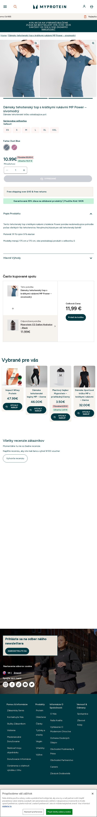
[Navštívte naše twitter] (32, 684)
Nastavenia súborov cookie (17, 666)
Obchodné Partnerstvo (61, 760)
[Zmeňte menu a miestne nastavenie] (48, 673)
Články (39, 723)
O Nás (53, 713)
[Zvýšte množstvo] (24, 170)
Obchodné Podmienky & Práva (62, 751)
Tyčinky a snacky (40, 732)
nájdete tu (7, 806)
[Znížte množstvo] (7, 170)
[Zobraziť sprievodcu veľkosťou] (15, 121)
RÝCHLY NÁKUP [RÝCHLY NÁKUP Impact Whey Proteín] (11, 406)
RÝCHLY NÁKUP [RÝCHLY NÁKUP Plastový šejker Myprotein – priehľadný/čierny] (59, 417)
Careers (54, 766)
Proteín (39, 710)
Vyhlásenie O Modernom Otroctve (60, 729)
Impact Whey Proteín (12, 392)
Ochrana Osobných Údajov (59, 740)
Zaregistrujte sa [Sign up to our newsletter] (17, 651)
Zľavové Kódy (81, 722)
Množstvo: (10, 164)
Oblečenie (41, 717)
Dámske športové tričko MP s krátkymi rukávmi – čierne (84, 395)
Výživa (39, 754)
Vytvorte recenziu (15, 458)
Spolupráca (82, 713)
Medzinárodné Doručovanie (14, 739)
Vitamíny (40, 748)
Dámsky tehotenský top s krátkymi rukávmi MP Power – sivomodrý (42, 35)
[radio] (7, 130)
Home (4, 35)
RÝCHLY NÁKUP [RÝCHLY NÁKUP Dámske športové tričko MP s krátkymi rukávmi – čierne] (83, 413)
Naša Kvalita (56, 720)
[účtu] (84, 7)
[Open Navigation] (5, 6)
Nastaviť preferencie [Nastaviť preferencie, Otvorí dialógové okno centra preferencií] (33, 812)
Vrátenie (11, 730)
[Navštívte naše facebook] (12, 684)
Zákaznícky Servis (15, 710)
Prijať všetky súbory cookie (59, 812)
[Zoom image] (36, 43)
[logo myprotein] (49, 6)
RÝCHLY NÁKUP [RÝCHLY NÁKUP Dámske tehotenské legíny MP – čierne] (35, 409)
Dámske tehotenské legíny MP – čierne (36, 393)
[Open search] (15, 7)
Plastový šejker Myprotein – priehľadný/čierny (60, 393)
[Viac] (48, 213)
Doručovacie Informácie (19, 759)
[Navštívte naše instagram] (5, 684)
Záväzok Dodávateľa (60, 773)
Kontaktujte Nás (15, 717)
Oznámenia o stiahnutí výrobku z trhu (18, 767)
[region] (48, 803)
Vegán (39, 741)
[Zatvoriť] (93, 794)
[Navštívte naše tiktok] (18, 684)
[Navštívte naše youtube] (25, 684)
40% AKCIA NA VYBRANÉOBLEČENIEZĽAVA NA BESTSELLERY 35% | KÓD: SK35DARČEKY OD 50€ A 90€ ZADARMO (48, 26)
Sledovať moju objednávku (14, 750)
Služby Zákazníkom (16, 723)
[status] (15, 170)
